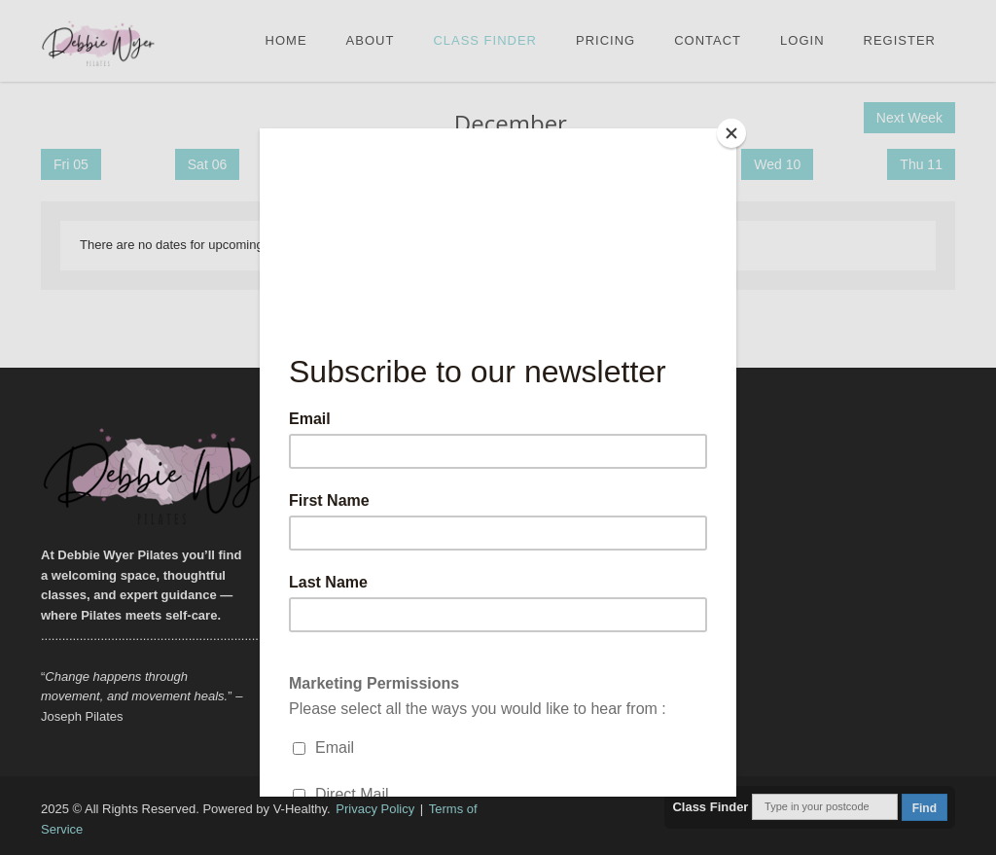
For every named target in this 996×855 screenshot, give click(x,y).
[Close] (731, 133)
